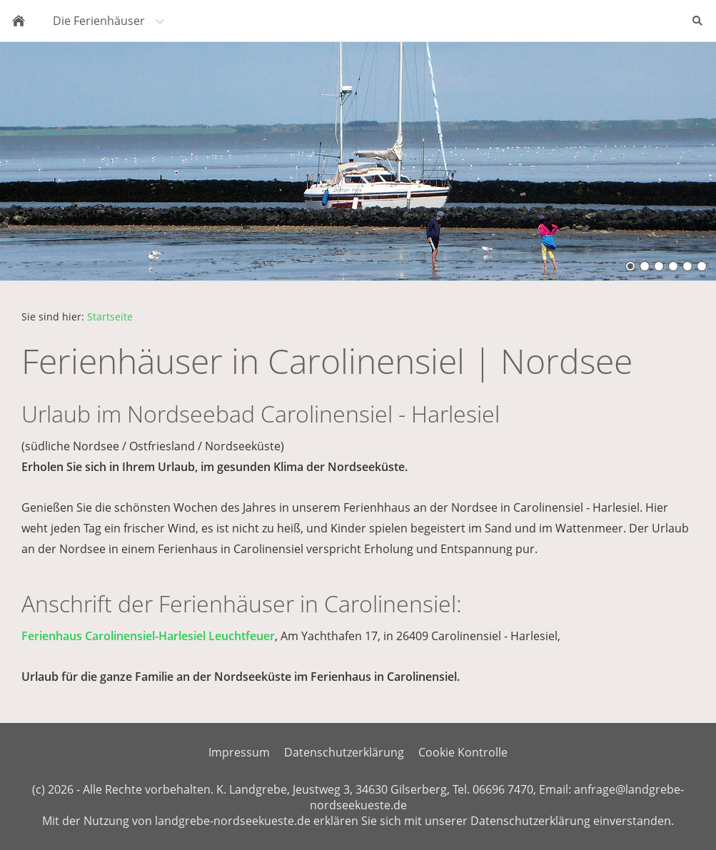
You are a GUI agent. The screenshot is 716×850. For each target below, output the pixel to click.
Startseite (110, 316)
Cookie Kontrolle (463, 752)
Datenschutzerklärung (344, 752)
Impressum (239, 752)
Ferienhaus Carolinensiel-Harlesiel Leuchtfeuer (148, 636)
